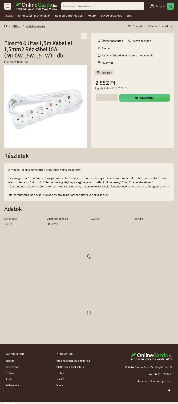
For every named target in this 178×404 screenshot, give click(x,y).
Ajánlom (105, 48)
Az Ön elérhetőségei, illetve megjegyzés (125, 55)
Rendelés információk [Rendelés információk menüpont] (69, 15)
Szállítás (61, 379)
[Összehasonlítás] (110, 40)
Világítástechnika (35, 26)
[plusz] (114, 98)
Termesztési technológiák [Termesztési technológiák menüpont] (34, 15)
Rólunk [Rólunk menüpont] (91, 15)
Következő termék (160, 26)
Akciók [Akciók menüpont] (9, 15)
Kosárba (144, 97)
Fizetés (60, 372)
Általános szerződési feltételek (73, 360)
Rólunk (59, 385)
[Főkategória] (5, 26)
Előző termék (133, 26)
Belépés (10, 360)
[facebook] (84, 36)
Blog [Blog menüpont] (129, 15)
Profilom (10, 372)
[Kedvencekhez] (139, 40)
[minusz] (99, 98)
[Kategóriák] (7, 6)
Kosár (9, 379)
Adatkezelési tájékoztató (70, 366)
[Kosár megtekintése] (170, 6)
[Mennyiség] (106, 98)
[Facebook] (169, 390)
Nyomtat (105, 62)
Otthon (16, 26)
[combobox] (102, 6)
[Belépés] (157, 6)
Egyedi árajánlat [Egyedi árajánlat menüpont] (111, 15)
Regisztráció (12, 366)
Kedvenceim (12, 385)
